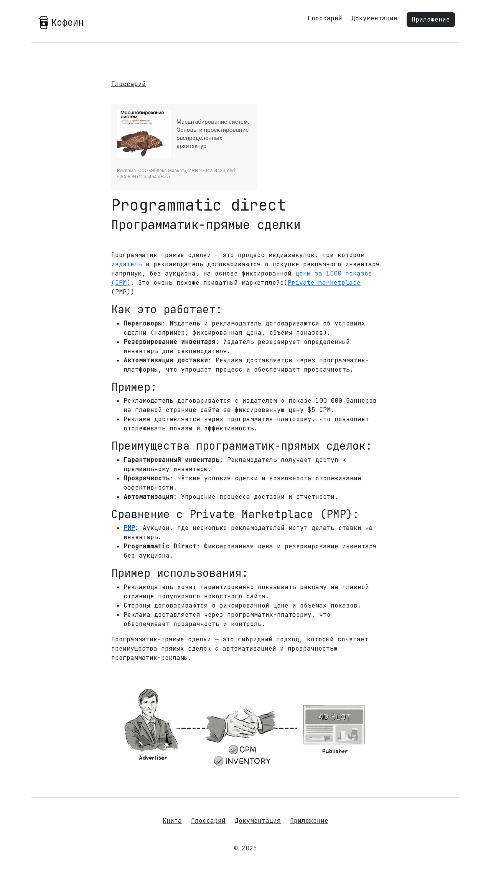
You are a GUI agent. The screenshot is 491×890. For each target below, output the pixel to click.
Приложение (431, 19)
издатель (126, 264)
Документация (374, 18)
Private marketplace (324, 283)
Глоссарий (325, 18)
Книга (172, 821)
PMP (129, 528)
